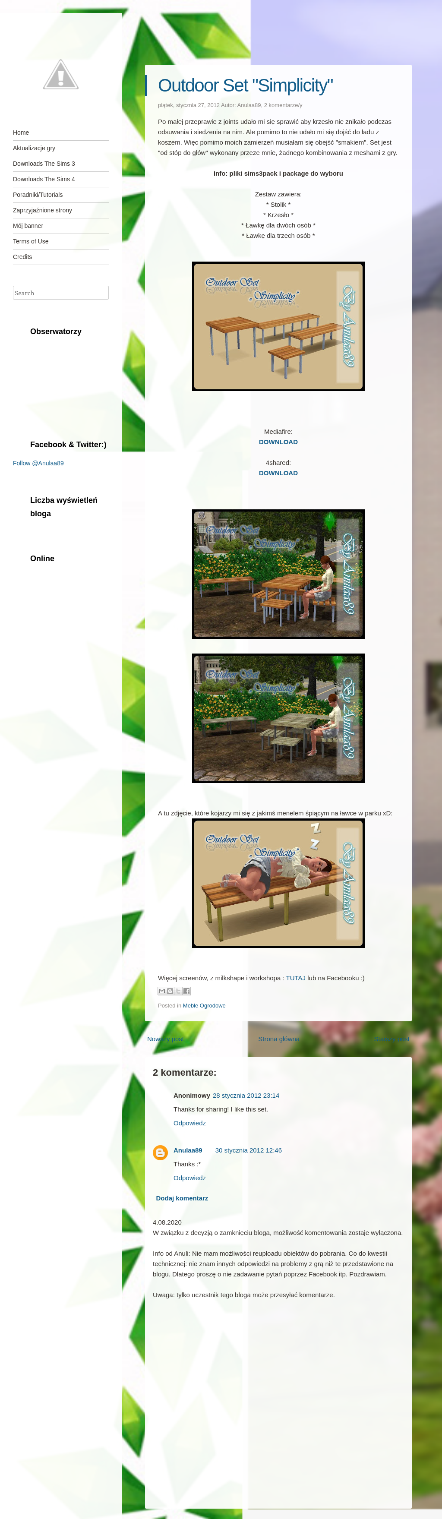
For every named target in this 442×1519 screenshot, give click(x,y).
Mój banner (28, 225)
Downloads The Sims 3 (44, 163)
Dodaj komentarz (182, 1198)
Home (21, 132)
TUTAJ (296, 978)
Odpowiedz (190, 1123)
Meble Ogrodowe (204, 1005)
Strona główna (279, 1038)
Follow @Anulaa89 (38, 463)
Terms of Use (30, 241)
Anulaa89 (249, 105)
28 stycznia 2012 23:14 (246, 1095)
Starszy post (392, 1038)
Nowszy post (165, 1038)
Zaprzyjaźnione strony (42, 210)
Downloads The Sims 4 (44, 179)
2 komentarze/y (283, 105)
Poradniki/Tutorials (38, 194)
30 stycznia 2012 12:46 (248, 1150)
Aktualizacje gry (34, 148)
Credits (22, 256)
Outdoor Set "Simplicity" (245, 85)
